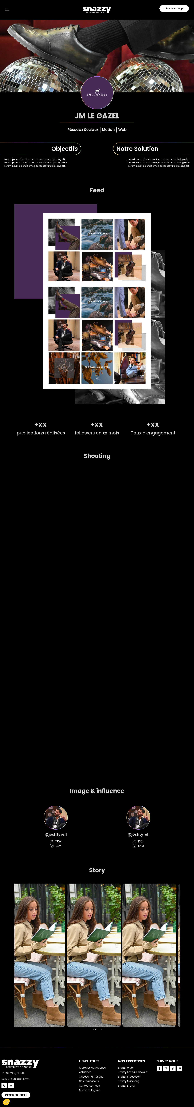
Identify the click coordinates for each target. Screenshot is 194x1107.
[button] (93, 1029)
